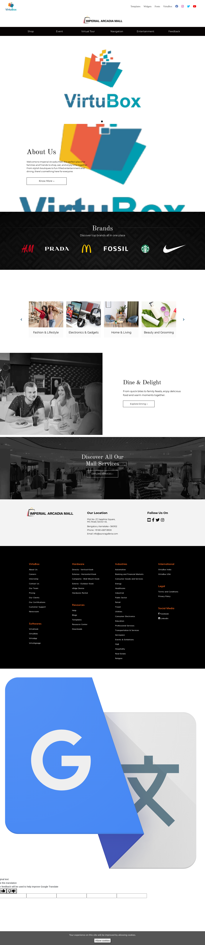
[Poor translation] (12, 897)
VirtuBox (109, 672)
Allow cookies (102, 940)
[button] (41, 109)
